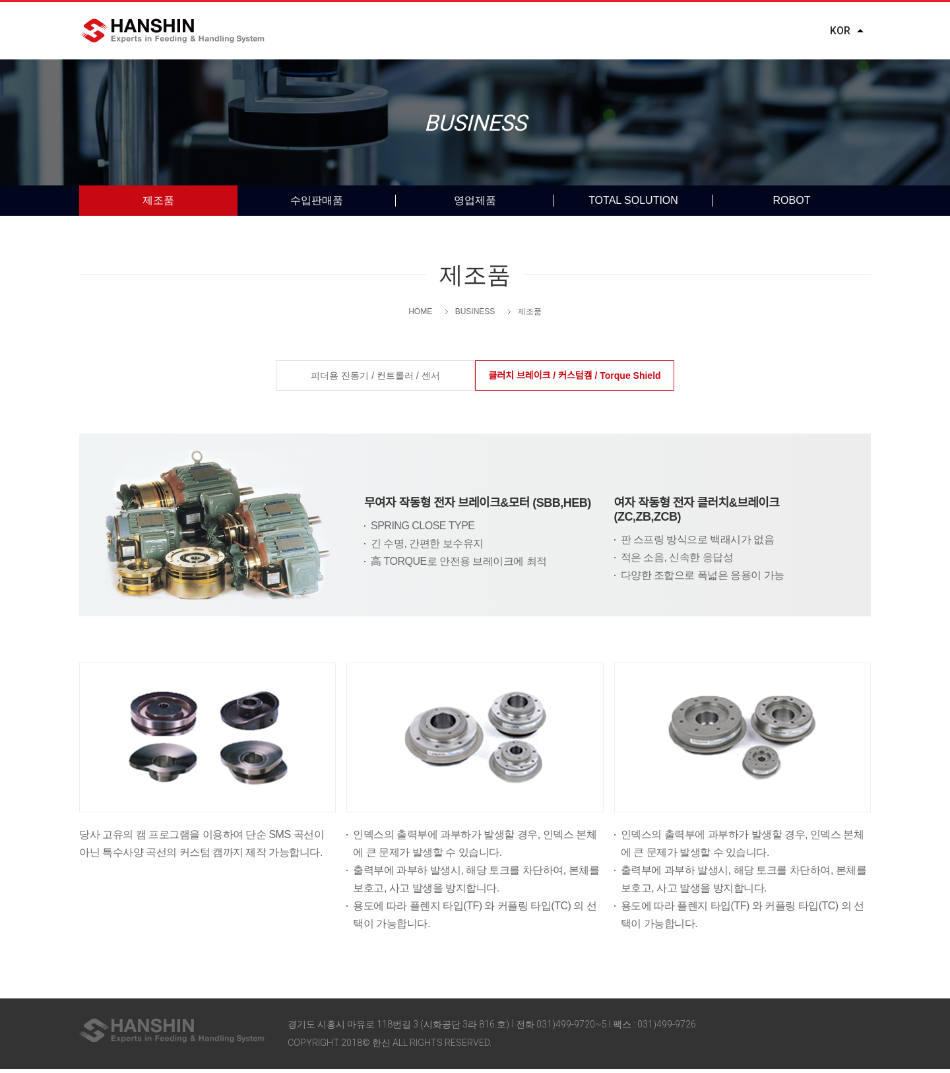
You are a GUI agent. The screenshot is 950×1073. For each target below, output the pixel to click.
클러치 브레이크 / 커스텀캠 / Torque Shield (574, 379)
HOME (420, 315)
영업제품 (475, 204)
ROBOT (792, 204)
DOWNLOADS (610, 32)
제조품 (158, 204)
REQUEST (730, 32)
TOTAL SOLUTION (633, 204)
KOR (840, 30)
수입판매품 (316, 204)
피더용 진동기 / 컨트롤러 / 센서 (375, 379)
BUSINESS (487, 32)
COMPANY (373, 32)
